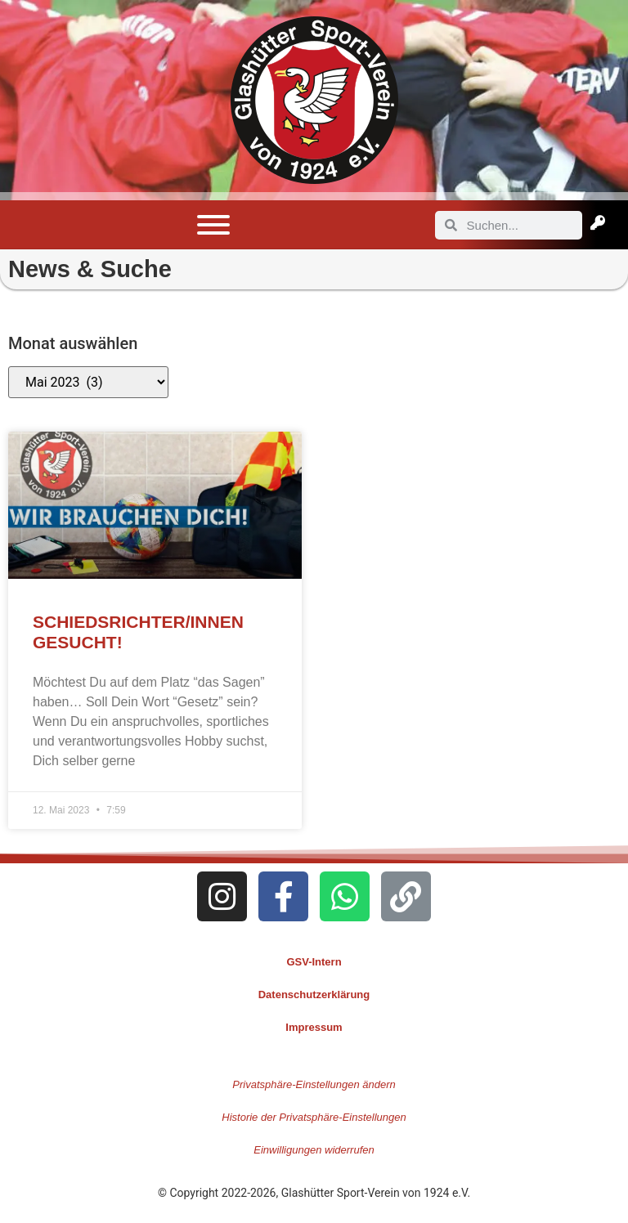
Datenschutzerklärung (314, 994)
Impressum (313, 1027)
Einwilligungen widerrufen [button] (313, 1150)
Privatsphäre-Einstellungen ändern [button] (313, 1084)
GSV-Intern (313, 962)
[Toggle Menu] (213, 225)
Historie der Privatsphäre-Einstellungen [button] (314, 1117)
